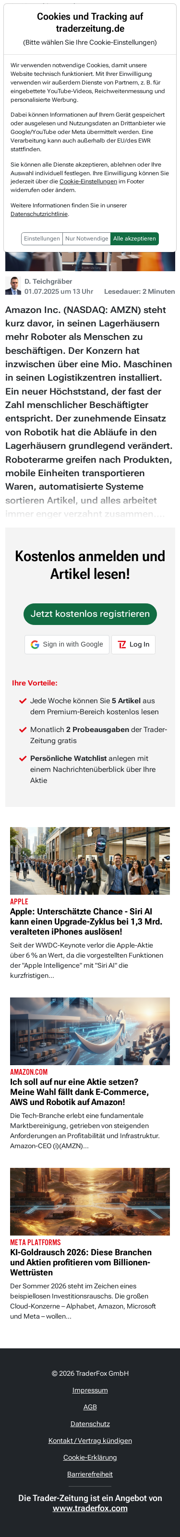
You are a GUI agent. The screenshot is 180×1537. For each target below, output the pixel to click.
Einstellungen (42, 238)
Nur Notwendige (86, 238)
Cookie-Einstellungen (88, 181)
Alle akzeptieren (134, 238)
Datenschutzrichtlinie (39, 214)
